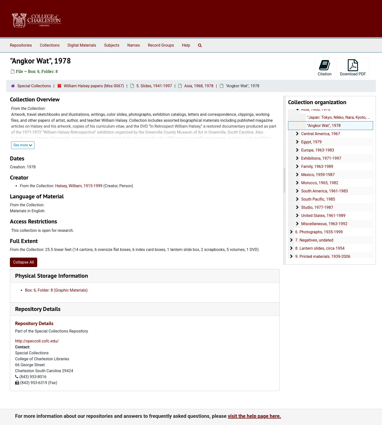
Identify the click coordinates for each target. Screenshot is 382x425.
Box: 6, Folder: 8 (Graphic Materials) (56, 290)
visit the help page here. (254, 416)
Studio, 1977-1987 (317, 207)
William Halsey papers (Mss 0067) (94, 86)
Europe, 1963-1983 (317, 150)
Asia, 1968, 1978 (198, 86)
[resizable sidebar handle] (285, 180)
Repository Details (37, 309)
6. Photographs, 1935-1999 (319, 232)
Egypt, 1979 (311, 142)
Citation (324, 67)
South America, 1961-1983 (324, 191)
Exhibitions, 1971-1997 (322, 158)
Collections (50, 45)
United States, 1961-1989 (323, 215)
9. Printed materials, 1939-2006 (322, 256)
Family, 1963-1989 (317, 166)
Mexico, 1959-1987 (318, 174)
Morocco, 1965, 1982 (319, 183)
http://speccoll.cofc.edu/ (37, 341)
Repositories (21, 45)
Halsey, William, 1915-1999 (78, 185)
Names (133, 45)
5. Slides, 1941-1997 (154, 86)
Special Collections (34, 86)
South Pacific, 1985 (318, 199)
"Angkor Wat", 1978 (324, 125)
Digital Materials (81, 45)
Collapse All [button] (23, 262)
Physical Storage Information (51, 275)
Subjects (111, 45)
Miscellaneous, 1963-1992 (324, 223)
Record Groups (161, 45)
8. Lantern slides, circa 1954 (320, 248)
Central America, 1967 (320, 133)
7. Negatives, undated (314, 240)
